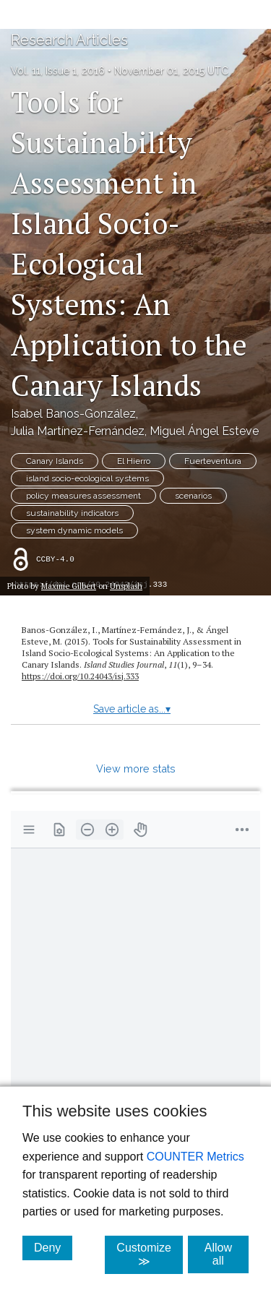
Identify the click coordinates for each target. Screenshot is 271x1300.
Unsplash (126, 585)
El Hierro (133, 461)
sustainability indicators (72, 513)
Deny (53, 1247)
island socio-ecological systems (87, 478)
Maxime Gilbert (68, 585)
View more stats (136, 768)
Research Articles (69, 39)
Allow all (227, 1254)
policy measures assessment (83, 496)
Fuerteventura (212, 461)
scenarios (193, 496)
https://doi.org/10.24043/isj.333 (80, 676)
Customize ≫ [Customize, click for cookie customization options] (149, 1254)
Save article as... (132, 709)
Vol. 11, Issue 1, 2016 (58, 71)
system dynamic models (74, 530)
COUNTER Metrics (195, 1156)
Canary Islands (54, 461)
